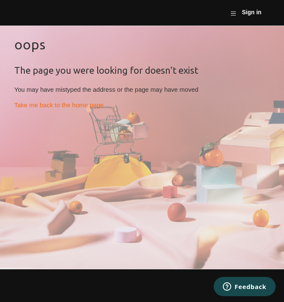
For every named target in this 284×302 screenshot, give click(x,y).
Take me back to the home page (58, 104)
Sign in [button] (251, 12)
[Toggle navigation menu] (233, 13)
